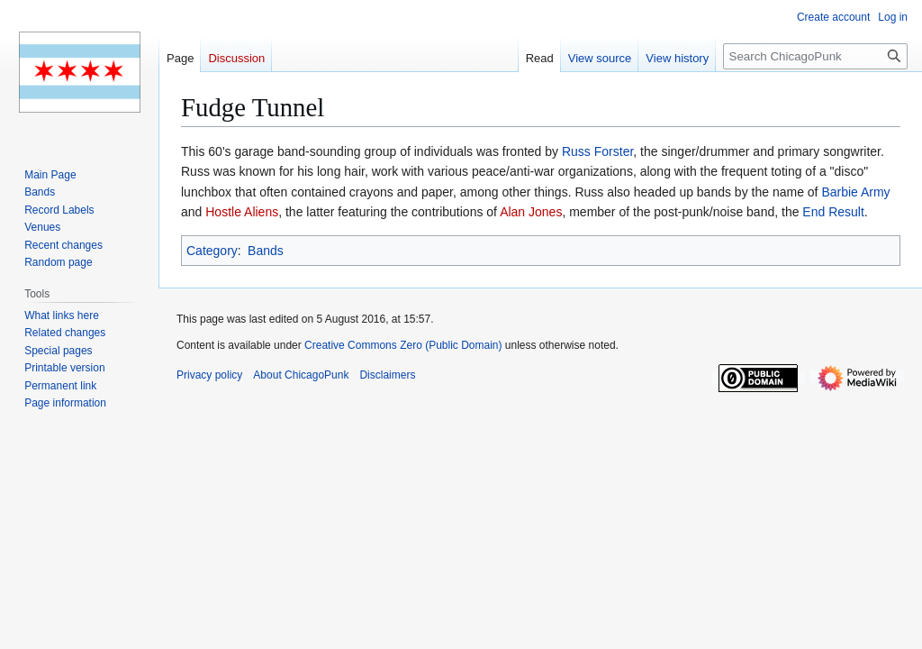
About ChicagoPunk (300, 375)
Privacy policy (209, 375)
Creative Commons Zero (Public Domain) (403, 345)
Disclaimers (387, 375)
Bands (266, 250)
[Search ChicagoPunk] (815, 56)
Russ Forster (597, 151)
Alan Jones (531, 212)
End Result (832, 212)
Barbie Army (855, 192)
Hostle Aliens (241, 212)
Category (212, 250)
